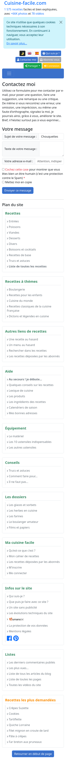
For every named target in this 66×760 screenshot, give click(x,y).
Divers (12, 244)
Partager (31, 65)
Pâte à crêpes (16, 736)
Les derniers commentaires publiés (31, 662)
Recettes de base (19, 255)
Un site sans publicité (22, 607)
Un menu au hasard (21, 345)
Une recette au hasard (22, 339)
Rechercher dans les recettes (27, 351)
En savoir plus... (17, 43)
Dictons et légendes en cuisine (28, 316)
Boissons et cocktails (21, 249)
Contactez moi (26, 59)
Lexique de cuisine (20, 391)
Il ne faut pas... (17, 482)
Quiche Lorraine (18, 725)
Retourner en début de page (33, 754)
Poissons (13, 227)
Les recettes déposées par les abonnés (33, 356)
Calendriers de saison (22, 407)
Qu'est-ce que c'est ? (21, 550)
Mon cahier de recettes (23, 556)
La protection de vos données (27, 626)
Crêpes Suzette (18, 708)
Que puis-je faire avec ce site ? (27, 602)
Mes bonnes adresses (22, 413)
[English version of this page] (29, 53)
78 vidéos (38, 14)
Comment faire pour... (22, 476)
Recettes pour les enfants (24, 295)
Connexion (51, 65)
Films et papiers (18, 527)
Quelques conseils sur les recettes (30, 385)
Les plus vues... (18, 668)
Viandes (13, 232)
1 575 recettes (13, 9)
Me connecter (17, 573)
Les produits (16, 396)
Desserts (13, 238)
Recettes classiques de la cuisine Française (29, 308)
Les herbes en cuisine (22, 510)
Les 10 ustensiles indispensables (29, 442)
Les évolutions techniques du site (30, 613)
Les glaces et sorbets (21, 505)
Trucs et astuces (18, 261)
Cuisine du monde (20, 301)
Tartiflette (14, 719)
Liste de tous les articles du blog (29, 674)
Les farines (15, 516)
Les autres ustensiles (21, 447)
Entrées (13, 221)
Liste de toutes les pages (24, 679)
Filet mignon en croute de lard (28, 731)
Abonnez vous (49, 59)
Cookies (13, 714)
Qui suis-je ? (51, 53)
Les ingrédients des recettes (26, 402)
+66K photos (19, 14)
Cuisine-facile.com (25, 3)
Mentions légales (19, 631)
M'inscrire (14, 567)
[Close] (61, 22)
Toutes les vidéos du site (24, 685)
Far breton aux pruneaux (24, 742)
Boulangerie (16, 289)
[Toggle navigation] (9, 73)
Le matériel (15, 436)
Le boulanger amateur (22, 522)
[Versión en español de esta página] (37, 53)
